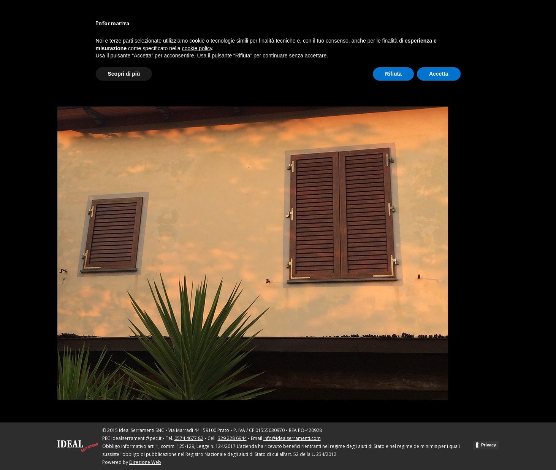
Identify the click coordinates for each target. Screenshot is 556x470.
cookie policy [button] (197, 48)
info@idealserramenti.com (292, 438)
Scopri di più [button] (124, 74)
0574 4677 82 (188, 438)
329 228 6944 (232, 438)
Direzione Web (145, 462)
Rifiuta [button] (393, 74)
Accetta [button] (438, 74)
